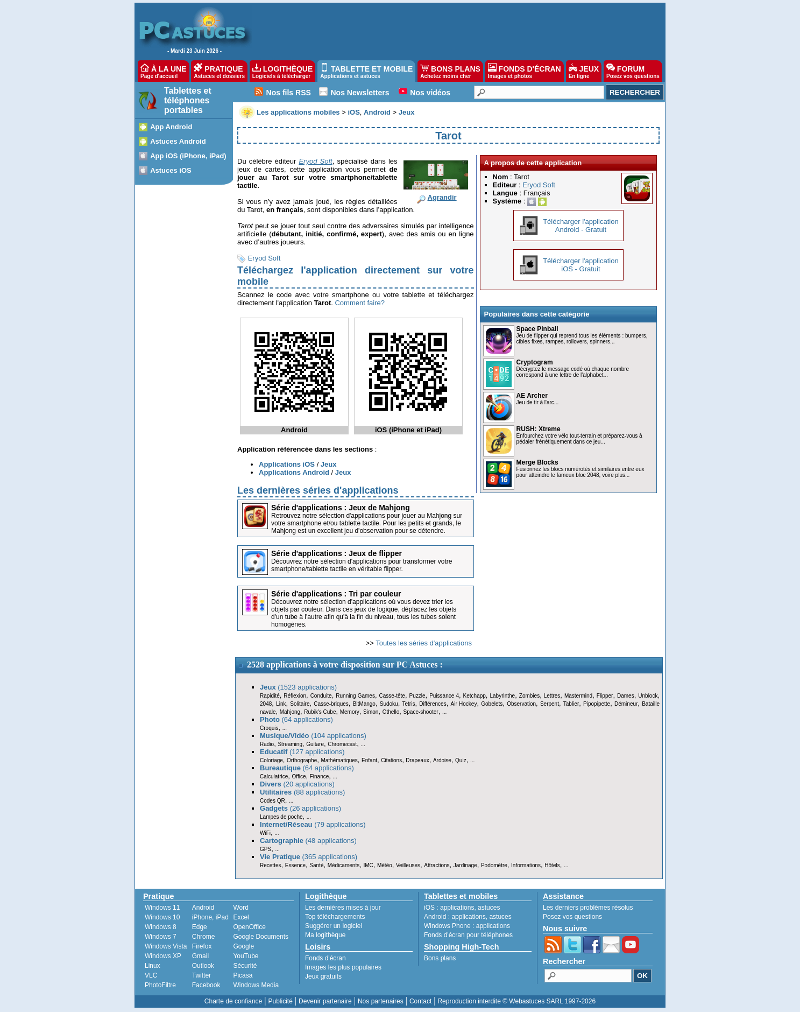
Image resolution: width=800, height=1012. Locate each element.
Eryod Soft (264, 258)
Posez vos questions (572, 916)
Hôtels (552, 865)
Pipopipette (596, 704)
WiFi (265, 833)
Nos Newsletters (360, 92)
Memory (349, 712)
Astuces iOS (171, 170)
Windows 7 (160, 936)
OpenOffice (249, 927)
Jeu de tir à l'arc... (537, 402)
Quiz (460, 760)
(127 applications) (302, 752)
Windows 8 (160, 927)
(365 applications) (308, 857)
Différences (432, 704)
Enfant (369, 760)
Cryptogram (534, 362)
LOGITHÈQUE (282, 71)
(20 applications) (297, 784)
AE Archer (532, 395)
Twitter (201, 975)
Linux (152, 965)
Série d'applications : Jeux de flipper (336, 553)
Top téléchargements (335, 916)
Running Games (355, 696)
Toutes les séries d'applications (424, 643)
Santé (316, 865)
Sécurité (245, 965)
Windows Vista (166, 946)
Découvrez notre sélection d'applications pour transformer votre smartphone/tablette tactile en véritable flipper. (361, 565)
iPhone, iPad (210, 917)
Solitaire (299, 704)
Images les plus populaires (343, 967)
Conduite (321, 696)
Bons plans (440, 958)
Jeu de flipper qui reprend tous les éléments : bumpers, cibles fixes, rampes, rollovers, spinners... (582, 339)
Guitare (315, 744)
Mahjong (290, 712)
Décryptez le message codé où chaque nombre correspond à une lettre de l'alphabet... (572, 372)
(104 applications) (313, 736)
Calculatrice (274, 776)
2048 (266, 704)
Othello (391, 712)
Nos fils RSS (288, 92)
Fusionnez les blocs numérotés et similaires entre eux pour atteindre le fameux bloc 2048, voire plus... (580, 472)
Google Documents (260, 936)
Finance (319, 776)
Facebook (206, 985)
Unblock (647, 696)
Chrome (203, 936)
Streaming (290, 744)
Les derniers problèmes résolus (588, 907)
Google (243, 946)
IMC (368, 865)
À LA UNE (163, 71)
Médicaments (343, 865)
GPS (265, 849)
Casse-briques (331, 704)
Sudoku (389, 704)
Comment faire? (359, 303)
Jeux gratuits (323, 976)
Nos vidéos (430, 92)
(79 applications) (313, 824)
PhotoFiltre (160, 985)
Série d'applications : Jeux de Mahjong (340, 507)
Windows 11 (162, 907)
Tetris (408, 704)
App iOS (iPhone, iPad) (188, 156)
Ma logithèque (325, 935)
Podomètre (494, 865)
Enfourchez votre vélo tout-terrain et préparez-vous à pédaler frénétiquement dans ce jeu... (579, 439)
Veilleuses (408, 865)
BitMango (364, 704)
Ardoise (442, 760)
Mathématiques (339, 760)
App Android (171, 127)
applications (457, 907)
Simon (370, 712)
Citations (391, 760)
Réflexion (295, 696)
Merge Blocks (537, 462)
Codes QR (272, 801)
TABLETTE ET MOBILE (366, 71)
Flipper (605, 696)
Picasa (242, 975)
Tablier (571, 704)
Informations (526, 865)
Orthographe (302, 760)
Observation (521, 704)
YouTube (245, 956)
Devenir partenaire (325, 1001)
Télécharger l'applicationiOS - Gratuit (581, 265)
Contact (420, 1001)
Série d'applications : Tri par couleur (336, 593)
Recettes (270, 865)
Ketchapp (474, 696)
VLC (151, 975)
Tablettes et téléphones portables (187, 100)
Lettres (552, 696)
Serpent (549, 704)
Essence (295, 865)
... (444, 712)
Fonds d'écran (325, 958)
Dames (625, 696)
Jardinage (465, 865)
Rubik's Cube (320, 712)
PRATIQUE (219, 71)
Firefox (202, 946)
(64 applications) (296, 719)
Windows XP (163, 956)
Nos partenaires (380, 1001)
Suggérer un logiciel (333, 926)
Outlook (203, 965)
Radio (267, 744)
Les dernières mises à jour (343, 907)
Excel (241, 917)
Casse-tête (392, 696)
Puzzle (417, 696)
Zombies (529, 696)
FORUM (633, 71)
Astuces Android (178, 141)
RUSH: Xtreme (538, 429)
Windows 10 (162, 917)
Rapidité (270, 696)
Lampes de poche (281, 817)
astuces (489, 907)
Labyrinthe (502, 696)
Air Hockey (463, 704)
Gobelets (491, 704)
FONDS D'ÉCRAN (524, 71)
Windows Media (256, 985)
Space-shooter (420, 712)
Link (281, 704)
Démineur (626, 704)
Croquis (269, 728)
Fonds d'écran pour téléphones (468, 935)
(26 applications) (300, 808)
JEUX (584, 71)
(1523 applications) (298, 687)
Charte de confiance (233, 1001)
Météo (384, 865)
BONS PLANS (450, 71)
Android (203, 907)
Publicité (280, 1001)
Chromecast (342, 744)
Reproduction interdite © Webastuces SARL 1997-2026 (516, 1001)
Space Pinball (537, 329)
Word (240, 907)
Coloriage (271, 760)
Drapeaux (417, 760)
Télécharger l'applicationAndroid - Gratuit (581, 225)
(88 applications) (302, 792)
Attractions (436, 865)
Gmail (200, 956)
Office (299, 776)
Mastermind (578, 696)
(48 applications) (308, 841)
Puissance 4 (444, 696)
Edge (199, 927)
